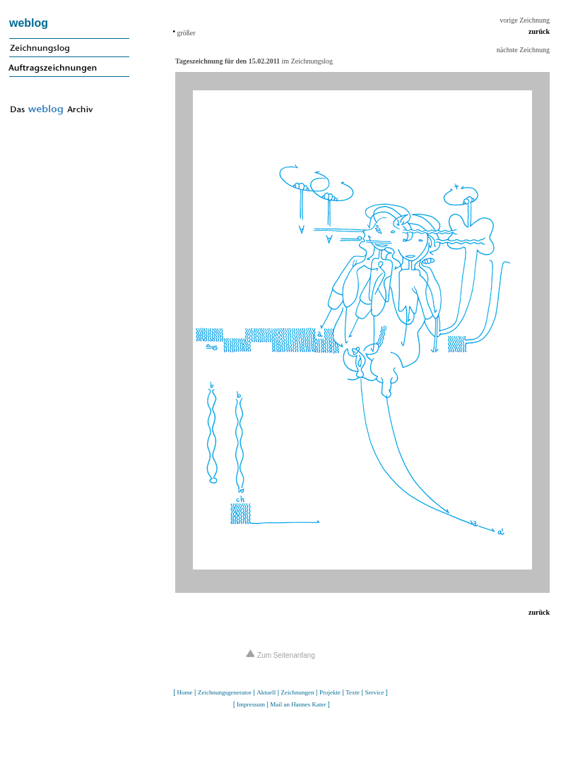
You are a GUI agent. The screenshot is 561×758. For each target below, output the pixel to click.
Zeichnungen (297, 692)
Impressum (251, 704)
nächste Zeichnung (523, 50)
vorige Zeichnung (525, 20)
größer (185, 33)
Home (185, 692)
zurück (539, 31)
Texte (353, 692)
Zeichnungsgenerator (225, 692)
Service (374, 692)
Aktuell (266, 692)
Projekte (330, 692)
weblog (28, 23)
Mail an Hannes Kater (298, 704)
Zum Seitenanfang (280, 655)
